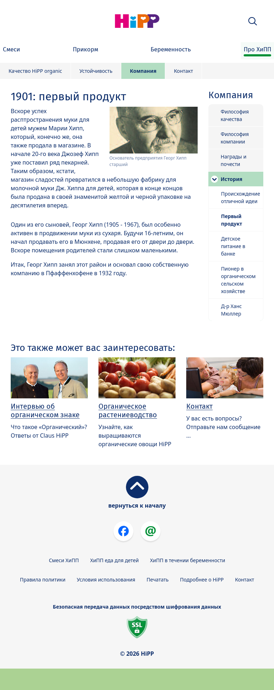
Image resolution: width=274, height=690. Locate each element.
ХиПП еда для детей (114, 560)
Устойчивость (96, 70)
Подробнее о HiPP (202, 579)
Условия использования (106, 579)
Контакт (183, 70)
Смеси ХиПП (64, 560)
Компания (143, 70)
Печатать (158, 579)
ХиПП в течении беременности (187, 560)
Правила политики (43, 579)
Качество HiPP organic (35, 70)
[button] (252, 21)
